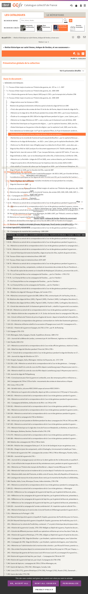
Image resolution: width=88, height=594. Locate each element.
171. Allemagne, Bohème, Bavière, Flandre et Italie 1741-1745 (28, 431)
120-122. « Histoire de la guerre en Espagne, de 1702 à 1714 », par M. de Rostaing (35, 328)
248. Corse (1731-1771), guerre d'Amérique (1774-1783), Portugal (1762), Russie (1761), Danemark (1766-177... (42, 570)
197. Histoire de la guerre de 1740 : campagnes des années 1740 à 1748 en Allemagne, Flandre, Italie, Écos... (43, 453)
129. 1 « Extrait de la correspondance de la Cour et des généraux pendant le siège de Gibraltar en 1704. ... (43, 352)
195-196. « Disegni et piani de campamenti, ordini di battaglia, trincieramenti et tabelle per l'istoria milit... (42, 449)
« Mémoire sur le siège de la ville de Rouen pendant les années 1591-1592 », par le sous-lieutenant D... (45, 113)
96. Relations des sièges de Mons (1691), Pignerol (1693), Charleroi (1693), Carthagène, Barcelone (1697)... (43, 303)
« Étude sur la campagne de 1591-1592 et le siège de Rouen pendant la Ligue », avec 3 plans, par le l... (45, 116)
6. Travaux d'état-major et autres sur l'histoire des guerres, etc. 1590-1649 (33, 98)
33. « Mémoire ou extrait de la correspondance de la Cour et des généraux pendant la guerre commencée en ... (43, 235)
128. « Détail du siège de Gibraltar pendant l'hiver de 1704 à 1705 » (30, 349)
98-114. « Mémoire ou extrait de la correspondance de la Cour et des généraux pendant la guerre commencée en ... (42, 310)
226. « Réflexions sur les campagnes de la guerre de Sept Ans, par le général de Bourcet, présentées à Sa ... (43, 499)
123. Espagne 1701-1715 (15, 331)
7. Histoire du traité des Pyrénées (18, 188)
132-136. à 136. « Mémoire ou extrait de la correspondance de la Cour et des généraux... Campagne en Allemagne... (42, 363)
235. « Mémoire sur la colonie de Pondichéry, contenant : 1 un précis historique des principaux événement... (43, 524)
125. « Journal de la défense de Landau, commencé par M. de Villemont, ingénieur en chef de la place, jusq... (43, 338)
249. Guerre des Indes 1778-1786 (18, 574)
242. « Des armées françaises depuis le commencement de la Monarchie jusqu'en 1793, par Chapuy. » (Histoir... (43, 549)
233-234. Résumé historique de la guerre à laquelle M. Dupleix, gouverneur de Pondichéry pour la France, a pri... (43, 520)
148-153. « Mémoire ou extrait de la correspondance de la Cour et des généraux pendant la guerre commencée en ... (42, 395)
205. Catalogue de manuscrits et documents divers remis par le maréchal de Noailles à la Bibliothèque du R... (43, 478)
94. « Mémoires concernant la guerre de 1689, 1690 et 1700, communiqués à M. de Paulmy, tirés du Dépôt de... (42, 295)
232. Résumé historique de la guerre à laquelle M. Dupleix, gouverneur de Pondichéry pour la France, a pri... (43, 517)
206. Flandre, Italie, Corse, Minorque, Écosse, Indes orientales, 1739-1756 (32, 481)
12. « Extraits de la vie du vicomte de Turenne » (23, 199)
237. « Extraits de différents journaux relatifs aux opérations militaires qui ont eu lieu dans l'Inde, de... (43, 531)
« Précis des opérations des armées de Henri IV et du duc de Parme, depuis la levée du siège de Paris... (45, 109)
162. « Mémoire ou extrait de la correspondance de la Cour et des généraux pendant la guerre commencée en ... (43, 410)
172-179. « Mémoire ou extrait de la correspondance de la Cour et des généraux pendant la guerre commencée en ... (42, 435)
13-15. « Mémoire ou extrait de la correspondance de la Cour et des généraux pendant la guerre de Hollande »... (42, 203)
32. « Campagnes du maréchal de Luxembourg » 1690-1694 (27, 231)
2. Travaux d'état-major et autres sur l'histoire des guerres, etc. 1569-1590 (33, 91)
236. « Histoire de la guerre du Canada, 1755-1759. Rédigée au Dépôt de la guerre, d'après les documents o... (43, 528)
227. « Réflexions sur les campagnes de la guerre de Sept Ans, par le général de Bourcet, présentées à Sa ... (43, 503)
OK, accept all (19, 583)
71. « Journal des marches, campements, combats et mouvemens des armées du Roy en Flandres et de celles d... (43, 267)
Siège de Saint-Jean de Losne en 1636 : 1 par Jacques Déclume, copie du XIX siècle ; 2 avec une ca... (45, 152)
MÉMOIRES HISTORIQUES (14, 83)
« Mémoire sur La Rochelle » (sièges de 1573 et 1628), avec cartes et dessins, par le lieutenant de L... (44, 159)
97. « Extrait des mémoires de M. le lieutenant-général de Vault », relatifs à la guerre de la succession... (43, 306)
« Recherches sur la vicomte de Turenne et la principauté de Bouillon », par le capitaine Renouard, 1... (45, 138)
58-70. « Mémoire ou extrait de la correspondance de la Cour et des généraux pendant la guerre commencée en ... (42, 263)
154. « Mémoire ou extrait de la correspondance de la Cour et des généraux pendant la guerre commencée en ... (43, 399)
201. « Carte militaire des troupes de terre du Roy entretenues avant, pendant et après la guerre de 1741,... (43, 463)
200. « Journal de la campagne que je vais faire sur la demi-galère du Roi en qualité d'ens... (43, 460)
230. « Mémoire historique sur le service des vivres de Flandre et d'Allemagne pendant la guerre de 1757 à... (43, 510)
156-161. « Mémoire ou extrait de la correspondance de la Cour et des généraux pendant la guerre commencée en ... (42, 406)
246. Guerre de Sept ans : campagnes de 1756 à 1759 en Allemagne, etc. (32, 563)
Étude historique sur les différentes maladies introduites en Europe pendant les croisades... (42, 181)
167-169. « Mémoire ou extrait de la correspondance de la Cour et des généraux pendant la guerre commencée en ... (42, 424)
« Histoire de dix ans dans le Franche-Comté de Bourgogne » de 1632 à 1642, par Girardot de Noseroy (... (45, 173)
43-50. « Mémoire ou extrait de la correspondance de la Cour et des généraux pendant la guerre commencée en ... (42, 242)
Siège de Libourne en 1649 (19, 184)
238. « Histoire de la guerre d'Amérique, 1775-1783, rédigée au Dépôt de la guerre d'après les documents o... (43, 535)
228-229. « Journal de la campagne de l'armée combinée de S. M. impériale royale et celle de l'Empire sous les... (42, 506)
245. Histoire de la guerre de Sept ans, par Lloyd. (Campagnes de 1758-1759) (34, 560)
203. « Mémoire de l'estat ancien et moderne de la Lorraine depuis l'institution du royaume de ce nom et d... (43, 470)
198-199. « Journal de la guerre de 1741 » (21, 456)
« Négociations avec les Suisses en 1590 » (24, 102)
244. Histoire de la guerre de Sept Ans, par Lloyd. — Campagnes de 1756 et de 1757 (36, 556)
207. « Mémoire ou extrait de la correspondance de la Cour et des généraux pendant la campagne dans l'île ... (43, 485)
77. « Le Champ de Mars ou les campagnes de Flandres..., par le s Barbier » (33, 281)
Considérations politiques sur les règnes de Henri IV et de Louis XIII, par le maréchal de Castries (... (44, 177)
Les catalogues (15, 15)
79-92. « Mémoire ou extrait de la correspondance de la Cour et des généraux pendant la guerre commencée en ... (42, 288)
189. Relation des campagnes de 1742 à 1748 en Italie (25, 442)
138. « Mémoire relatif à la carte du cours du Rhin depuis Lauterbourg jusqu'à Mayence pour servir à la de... (43, 370)
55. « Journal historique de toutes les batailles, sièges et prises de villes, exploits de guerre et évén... (42, 253)
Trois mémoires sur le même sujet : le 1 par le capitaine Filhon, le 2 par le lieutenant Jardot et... (44, 130)
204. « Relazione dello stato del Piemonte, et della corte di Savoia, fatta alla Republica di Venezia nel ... (43, 474)
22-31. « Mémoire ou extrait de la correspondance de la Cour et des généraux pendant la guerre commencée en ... (42, 228)
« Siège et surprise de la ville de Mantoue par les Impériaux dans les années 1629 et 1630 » (41, 163)
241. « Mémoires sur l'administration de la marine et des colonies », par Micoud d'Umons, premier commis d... (43, 545)
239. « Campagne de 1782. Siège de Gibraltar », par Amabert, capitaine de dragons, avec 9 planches (42, 538)
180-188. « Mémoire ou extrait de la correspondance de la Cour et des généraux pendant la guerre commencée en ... (42, 438)
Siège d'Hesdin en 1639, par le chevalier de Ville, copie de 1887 (32, 170)
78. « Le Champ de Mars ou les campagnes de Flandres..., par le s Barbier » (33, 285)
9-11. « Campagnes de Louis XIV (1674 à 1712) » (23, 196)
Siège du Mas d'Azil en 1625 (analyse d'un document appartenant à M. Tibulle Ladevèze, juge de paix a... (45, 148)
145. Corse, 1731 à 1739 (15, 385)
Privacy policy (44, 589)
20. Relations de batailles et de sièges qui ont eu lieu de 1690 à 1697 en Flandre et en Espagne (39, 220)
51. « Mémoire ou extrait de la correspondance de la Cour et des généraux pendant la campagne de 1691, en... (43, 245)
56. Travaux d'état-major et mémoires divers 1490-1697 (26, 256)
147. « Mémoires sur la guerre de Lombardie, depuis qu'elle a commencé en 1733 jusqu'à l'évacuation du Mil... (43, 392)
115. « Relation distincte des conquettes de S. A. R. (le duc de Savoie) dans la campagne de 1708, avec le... (43, 313)
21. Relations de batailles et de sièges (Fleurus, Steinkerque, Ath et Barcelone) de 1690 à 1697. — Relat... (43, 224)
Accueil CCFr (6, 38)
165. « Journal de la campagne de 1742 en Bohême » (25, 417)
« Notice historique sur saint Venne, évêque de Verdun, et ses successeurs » (36, 134)
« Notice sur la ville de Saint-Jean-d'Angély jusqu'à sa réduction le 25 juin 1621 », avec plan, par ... (44, 145)
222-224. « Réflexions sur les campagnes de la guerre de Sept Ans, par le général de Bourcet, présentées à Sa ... (42, 492)
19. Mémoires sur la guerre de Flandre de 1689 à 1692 (25, 217)
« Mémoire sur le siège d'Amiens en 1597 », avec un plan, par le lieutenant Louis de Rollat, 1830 (43, 120)
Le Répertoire (55, 15)
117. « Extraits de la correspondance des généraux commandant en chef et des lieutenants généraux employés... (43, 320)
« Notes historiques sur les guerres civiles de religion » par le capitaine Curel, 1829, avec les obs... (44, 127)
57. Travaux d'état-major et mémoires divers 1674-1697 (26, 260)
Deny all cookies (45, 583)
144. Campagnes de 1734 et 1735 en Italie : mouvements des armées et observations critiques (39, 381)
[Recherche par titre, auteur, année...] (41, 20)
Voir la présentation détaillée (70, 71)
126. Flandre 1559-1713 (15, 342)
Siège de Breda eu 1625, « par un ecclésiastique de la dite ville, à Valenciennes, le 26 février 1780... (44, 156)
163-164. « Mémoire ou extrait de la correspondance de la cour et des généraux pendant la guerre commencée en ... (42, 413)
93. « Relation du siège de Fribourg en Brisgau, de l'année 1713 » (29, 292)
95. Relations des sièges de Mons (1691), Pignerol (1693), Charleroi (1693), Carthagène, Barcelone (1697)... (43, 299)
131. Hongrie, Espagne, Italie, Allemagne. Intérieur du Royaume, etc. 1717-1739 (35, 360)
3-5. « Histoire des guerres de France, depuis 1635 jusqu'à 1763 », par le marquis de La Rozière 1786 (41, 94)
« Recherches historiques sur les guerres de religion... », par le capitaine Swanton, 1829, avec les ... (44, 123)
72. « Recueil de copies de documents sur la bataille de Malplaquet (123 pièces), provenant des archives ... (43, 270)
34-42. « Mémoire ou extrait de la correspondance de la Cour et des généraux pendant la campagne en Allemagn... (42, 238)
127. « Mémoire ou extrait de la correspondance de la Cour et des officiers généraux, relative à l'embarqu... (43, 345)
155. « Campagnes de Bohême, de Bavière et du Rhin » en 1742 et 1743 (31, 403)
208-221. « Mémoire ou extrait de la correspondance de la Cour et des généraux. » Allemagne (39, 488)
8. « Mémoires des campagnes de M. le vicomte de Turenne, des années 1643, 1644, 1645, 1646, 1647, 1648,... (43, 192)
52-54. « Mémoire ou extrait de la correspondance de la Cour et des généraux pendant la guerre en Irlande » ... (42, 249)
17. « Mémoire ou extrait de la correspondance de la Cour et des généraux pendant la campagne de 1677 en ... (43, 210)
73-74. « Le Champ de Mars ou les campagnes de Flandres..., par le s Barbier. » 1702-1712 (38, 274)
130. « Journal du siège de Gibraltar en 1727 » (23, 356)
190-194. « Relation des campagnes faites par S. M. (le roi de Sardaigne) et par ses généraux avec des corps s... (42, 445)
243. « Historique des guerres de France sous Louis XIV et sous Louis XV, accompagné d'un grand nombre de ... (43, 553)
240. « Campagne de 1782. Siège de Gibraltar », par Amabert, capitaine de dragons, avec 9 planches (42, 542)
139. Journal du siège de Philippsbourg (21, 374)
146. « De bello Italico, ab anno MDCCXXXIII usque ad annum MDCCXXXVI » (33, 388)
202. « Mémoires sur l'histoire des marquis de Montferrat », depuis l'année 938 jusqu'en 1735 (39, 467)
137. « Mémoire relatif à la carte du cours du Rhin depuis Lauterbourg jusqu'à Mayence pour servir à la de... (43, 367)
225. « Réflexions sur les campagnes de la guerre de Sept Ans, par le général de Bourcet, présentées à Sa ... (43, 495)
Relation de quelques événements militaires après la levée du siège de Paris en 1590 (39, 106)
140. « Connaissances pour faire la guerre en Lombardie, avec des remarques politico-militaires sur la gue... (42, 378)
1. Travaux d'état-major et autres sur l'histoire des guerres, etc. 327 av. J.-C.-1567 (35, 87)
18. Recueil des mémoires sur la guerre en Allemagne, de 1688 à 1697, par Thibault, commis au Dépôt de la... (43, 213)
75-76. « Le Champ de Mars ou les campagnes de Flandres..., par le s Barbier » (34, 278)
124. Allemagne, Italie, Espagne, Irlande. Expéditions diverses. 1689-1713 (32, 335)
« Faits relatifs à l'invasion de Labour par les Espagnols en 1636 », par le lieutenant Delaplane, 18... (44, 166)
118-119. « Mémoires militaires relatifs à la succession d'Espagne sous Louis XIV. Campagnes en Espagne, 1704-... (42, 324)
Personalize (71, 583)
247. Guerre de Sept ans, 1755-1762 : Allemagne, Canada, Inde (29, 567)
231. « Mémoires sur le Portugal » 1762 (20, 513)
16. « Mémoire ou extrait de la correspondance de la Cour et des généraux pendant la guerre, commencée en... (43, 206)
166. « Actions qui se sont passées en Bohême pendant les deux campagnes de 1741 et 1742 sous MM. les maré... (43, 420)
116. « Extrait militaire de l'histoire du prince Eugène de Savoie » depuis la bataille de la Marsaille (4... (43, 317)
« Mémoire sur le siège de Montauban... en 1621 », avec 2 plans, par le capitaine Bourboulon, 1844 (44, 141)
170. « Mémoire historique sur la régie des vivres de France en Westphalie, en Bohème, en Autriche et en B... (43, 428)
